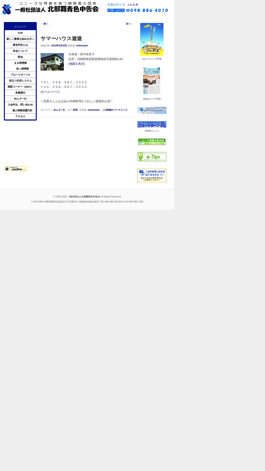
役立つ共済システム (20, 80)
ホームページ (50, 91)
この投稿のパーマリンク (114, 110)
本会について (20, 50)
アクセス (20, 116)
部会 (20, 56)
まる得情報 (20, 62)
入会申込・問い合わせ (20, 104)
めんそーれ (59, 110)
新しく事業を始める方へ (20, 38)
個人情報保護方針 (22, 110)
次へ (129, 23)
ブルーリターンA (20, 74)
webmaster (82, 45)
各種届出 (20, 92)
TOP (20, 32)
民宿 (75, 110)
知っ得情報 (22, 68)
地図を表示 (76, 63)
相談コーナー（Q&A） (20, 86)
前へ (44, 23)
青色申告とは (20, 44)
